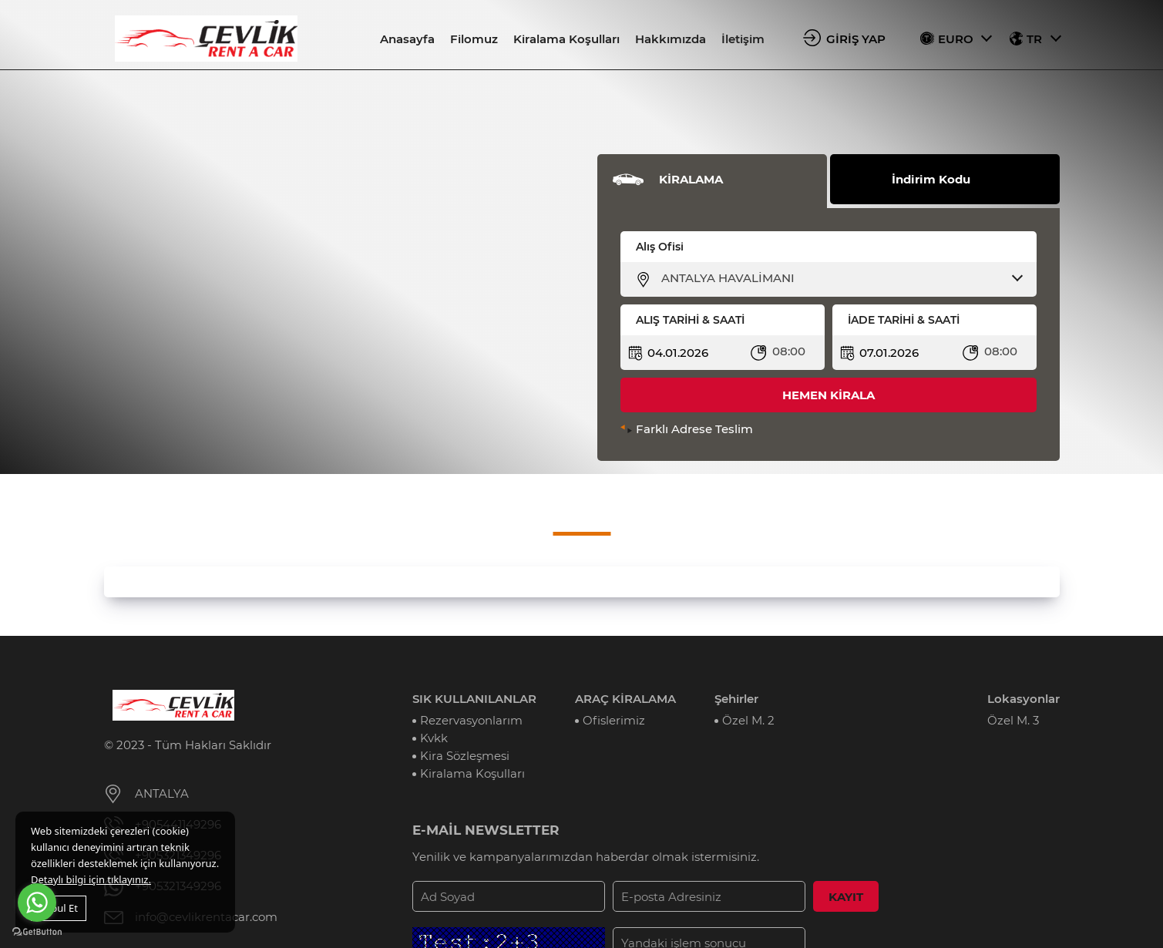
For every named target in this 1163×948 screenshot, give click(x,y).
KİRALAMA (691, 179)
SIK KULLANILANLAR (474, 698)
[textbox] (838, 278)
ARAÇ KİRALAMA (625, 698)
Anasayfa (407, 39)
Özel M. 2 (748, 720)
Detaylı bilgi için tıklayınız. (91, 879)
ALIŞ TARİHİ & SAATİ (690, 320)
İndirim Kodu (931, 179)
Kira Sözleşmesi (464, 755)
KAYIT (846, 896)
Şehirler (736, 698)
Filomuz (474, 39)
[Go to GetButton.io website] (37, 932)
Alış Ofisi (660, 247)
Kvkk (434, 738)
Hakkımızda (670, 39)
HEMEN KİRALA (828, 395)
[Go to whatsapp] (37, 902)
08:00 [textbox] (788, 351)
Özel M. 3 (1013, 720)
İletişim (743, 39)
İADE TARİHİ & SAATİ (904, 320)
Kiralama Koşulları (566, 39)
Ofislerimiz (614, 720)
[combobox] (838, 278)
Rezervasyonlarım (471, 720)
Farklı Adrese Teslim (694, 429)
